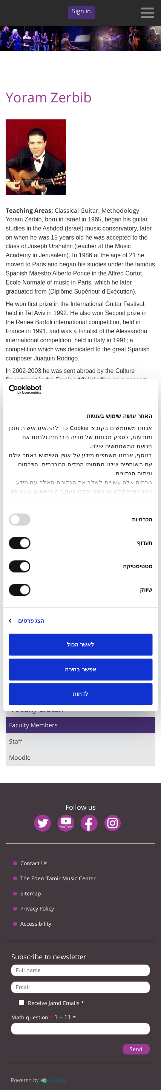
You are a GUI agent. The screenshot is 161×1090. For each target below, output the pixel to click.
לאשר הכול (80, 644)
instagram (112, 823)
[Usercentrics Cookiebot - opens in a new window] (42, 389)
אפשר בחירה (80, 669)
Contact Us (34, 863)
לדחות (80, 694)
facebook (89, 823)
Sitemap (30, 893)
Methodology (120, 210)
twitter (42, 823)
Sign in (81, 11)
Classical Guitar (76, 210)
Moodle (20, 757)
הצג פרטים (31, 620)
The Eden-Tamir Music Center (58, 878)
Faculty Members (33, 725)
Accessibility (35, 923)
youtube (65, 823)
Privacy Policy (37, 908)
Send (136, 1049)
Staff (15, 741)
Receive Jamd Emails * (47, 1003)
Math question (32, 1017)
